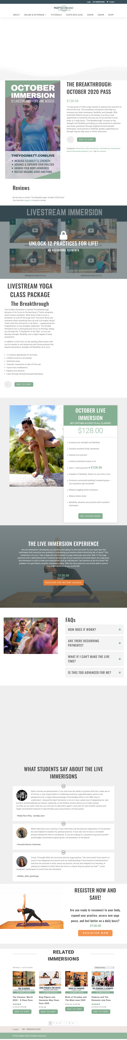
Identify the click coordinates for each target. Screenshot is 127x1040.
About (16, 15)
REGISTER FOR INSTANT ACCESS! (63, 582)
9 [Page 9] (72, 1024)
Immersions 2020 (82, 148)
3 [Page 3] (56, 1024)
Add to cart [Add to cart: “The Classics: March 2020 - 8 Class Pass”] (22, 1012)
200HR (90, 15)
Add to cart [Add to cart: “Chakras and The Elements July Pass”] (100, 1012)
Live (90, 151)
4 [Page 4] (59, 1024)
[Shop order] (104, 967)
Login (89, 2)
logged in (28, 200)
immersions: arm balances (100, 148)
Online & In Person (34, 15)
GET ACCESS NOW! (90, 516)
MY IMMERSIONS (99, 2)
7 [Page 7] (66, 1024)
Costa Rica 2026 (74, 15)
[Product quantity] (70, 139)
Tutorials (56, 15)
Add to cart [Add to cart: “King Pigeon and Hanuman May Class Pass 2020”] (48, 1012)
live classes (101, 151)
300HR (101, 15)
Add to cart (86, 139)
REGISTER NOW (96, 933)
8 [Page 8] (69, 1024)
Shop (111, 15)
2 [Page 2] (53, 1024)
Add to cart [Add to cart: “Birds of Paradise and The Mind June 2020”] (74, 1010)
